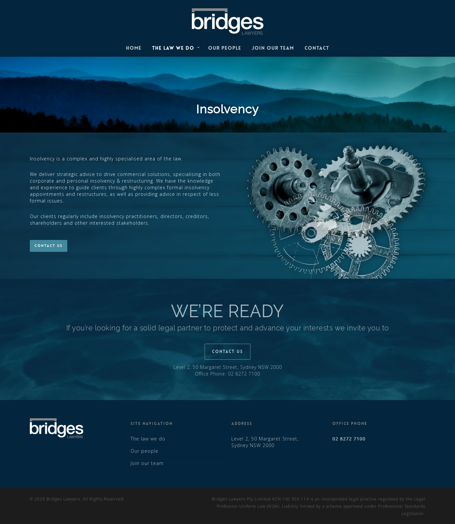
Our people (224, 48)
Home (134, 48)
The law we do (176, 48)
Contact (317, 48)
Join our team (273, 48)
